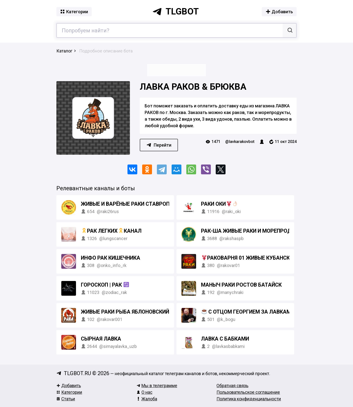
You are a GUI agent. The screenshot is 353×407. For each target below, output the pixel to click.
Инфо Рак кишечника (110, 258)
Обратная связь (232, 385)
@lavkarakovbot (239, 141)
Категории (69, 392)
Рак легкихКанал (111, 231)
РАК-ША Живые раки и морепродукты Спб (259, 231)
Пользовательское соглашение (248, 392)
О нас (144, 392)
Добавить (68, 385)
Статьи (65, 398)
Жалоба (147, 398)
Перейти (158, 145)
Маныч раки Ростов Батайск (241, 285)
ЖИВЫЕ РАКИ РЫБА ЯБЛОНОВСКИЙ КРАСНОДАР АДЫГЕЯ (153, 312)
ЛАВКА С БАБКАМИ (225, 339)
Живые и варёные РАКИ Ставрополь (133, 204)
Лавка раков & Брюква (193, 87)
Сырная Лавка (101, 339)
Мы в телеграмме (157, 385)
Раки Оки (219, 204)
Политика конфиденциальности (248, 398)
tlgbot (175, 11)
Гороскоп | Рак (105, 285)
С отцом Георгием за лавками (248, 312)
